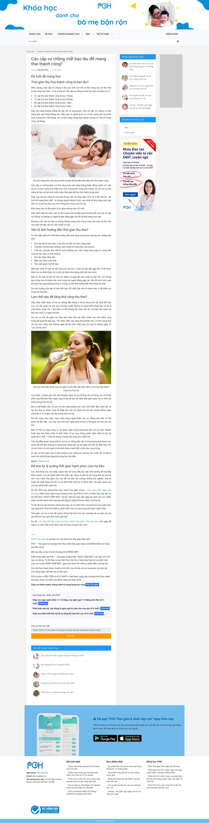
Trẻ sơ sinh (102, 34)
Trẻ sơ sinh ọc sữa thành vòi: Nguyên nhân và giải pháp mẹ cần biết (84, 786)
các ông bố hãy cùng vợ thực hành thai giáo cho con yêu (65, 521)
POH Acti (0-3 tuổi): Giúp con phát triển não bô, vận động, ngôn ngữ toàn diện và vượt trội (164, 778)
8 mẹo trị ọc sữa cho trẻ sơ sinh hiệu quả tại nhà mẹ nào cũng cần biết (83, 779)
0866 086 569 (43, 772)
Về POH (48, 34)
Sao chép (81, 635)
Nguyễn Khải (42, 70)
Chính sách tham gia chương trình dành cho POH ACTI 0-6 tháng (82, 773)
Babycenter (43, 461)
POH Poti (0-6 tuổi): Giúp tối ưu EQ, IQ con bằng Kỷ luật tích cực (163, 786)
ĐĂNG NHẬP (172, 34)
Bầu (88, 34)
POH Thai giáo (38, 538)
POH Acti (105, 608)
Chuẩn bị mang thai (68, 34)
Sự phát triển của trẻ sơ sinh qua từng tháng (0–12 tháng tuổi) (123, 767)
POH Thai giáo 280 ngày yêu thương (163, 766)
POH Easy (43, 603)
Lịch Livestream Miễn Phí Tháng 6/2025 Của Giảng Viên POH (81, 792)
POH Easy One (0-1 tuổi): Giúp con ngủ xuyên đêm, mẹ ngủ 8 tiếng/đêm (164, 770)
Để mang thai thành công (63, 52)
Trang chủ (35, 34)
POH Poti (99, 613)
